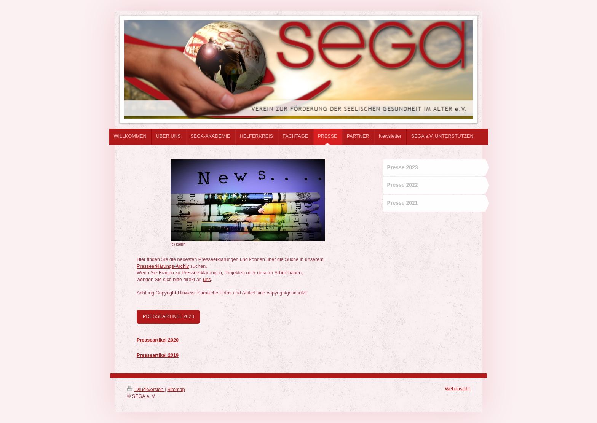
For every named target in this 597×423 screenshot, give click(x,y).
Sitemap (176, 389)
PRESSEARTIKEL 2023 (168, 316)
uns (207, 279)
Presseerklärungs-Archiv (163, 266)
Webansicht (457, 388)
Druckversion (145, 389)
